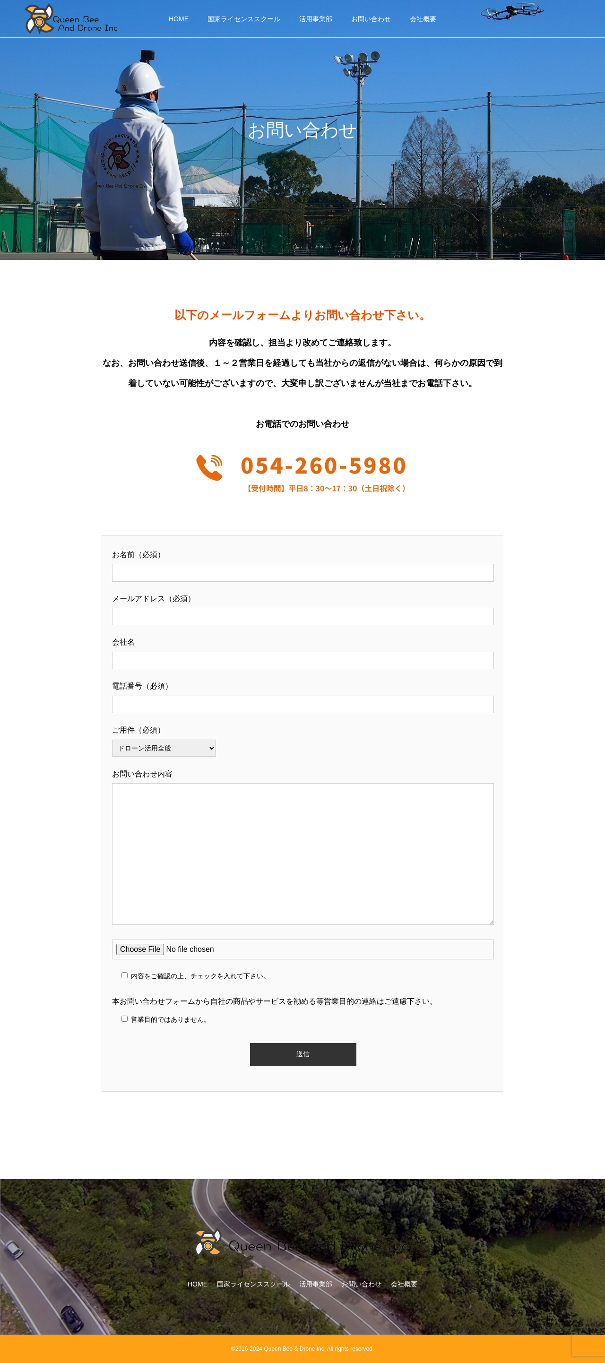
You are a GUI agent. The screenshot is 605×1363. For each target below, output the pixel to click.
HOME (179, 19)
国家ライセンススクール (243, 19)
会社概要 (423, 19)
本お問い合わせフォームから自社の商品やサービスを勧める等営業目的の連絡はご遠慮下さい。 (274, 1001)
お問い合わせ (371, 19)
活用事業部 (315, 19)
